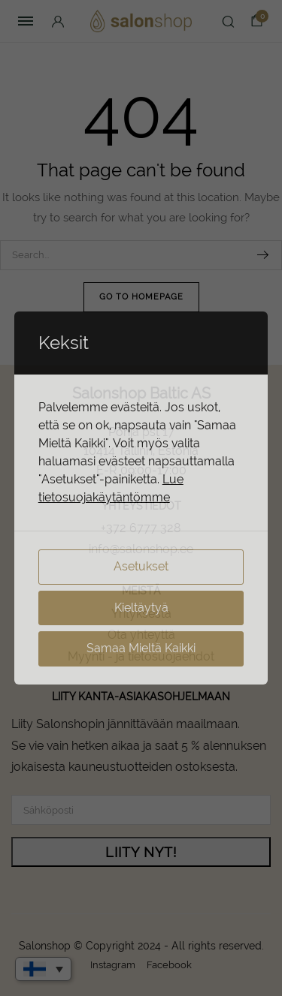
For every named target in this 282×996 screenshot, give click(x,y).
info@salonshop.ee (141, 549)
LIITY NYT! (141, 852)
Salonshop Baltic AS (141, 393)
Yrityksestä (141, 613)
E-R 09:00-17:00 (141, 470)
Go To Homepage (141, 297)
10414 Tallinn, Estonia (141, 451)
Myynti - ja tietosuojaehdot (141, 656)
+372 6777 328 (141, 528)
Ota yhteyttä (141, 634)
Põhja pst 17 (141, 432)
